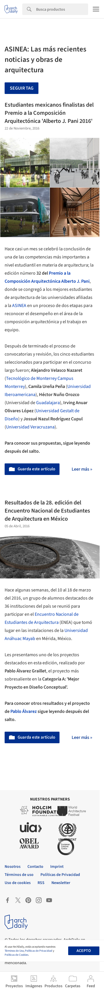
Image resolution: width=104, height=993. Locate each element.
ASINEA (19, 305)
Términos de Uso (14, 951)
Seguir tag (22, 88)
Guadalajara (48, 403)
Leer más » (82, 469)
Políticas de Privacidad (38, 951)
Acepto (84, 951)
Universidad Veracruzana (30, 427)
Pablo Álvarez (23, 711)
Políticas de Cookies (16, 955)
